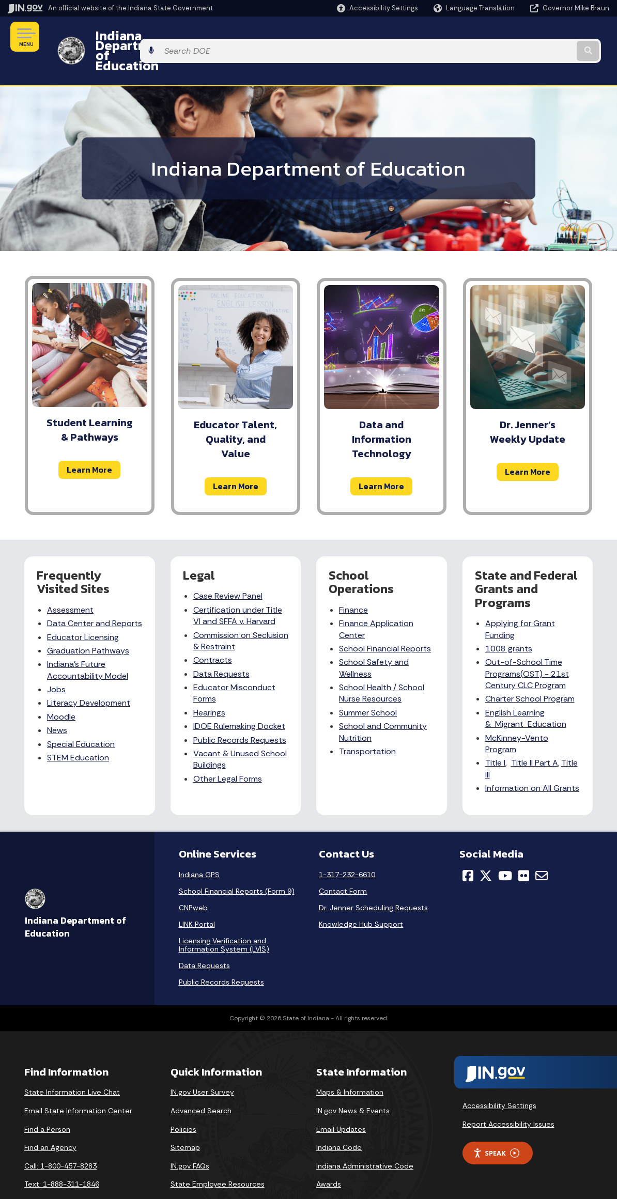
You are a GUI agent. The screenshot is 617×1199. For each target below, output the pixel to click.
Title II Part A (534, 735)
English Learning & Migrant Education (525, 690)
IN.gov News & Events (353, 1082)
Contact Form (343, 863)
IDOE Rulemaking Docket (239, 698)
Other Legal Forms (227, 750)
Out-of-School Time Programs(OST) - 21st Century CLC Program (527, 646)
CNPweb (193, 880)
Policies (183, 1101)
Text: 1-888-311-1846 (61, 1156)
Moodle (61, 688)
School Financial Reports (385, 620)
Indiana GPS (199, 847)
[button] (377, 8)
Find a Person (47, 1101)
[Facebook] (467, 848)
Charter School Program (530, 671)
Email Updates (341, 1101)
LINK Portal (197, 896)
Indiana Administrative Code (364, 1138)
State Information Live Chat (72, 1064)
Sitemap (185, 1119)
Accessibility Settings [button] (499, 1078)
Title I (495, 735)
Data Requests (221, 646)
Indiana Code (339, 1119)
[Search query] (541, 37)
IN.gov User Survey (202, 1064)
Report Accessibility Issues (508, 1096)
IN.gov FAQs (190, 1138)
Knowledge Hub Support (361, 896)
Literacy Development (88, 675)
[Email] (541, 848)
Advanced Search (201, 1082)
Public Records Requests (239, 712)
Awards (328, 1156)
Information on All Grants (532, 760)
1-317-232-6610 (347, 847)
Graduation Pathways (88, 622)
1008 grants (508, 620)
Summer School (368, 684)
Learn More (89, 441)
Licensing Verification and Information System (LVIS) (224, 917)
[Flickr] (523, 848)
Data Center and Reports (94, 595)
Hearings (209, 684)
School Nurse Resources (381, 665)
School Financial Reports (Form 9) (237, 863)
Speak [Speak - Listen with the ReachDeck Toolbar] (496, 1125)
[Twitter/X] (486, 848)
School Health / (368, 659)
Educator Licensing (83, 609)
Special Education (81, 716)
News (57, 702)
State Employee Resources (218, 1156)
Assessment (70, 582)
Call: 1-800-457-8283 (60, 1138)
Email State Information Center (78, 1082)
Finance (353, 582)
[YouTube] (505, 848)
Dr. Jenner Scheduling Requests (373, 880)
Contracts (212, 632)
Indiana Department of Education (187, 36)
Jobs (56, 661)
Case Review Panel (228, 568)
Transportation (367, 723)
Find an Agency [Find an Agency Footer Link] (50, 1119)
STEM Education (78, 729)
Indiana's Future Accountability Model (87, 642)
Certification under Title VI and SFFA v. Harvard (237, 588)
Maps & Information (349, 1064)
